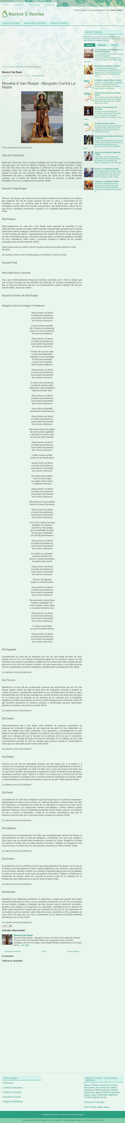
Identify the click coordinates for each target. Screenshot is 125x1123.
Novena (11, 67)
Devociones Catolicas (35, 23)
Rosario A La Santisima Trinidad (107, 169)
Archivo (114, 45)
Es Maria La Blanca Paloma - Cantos (108, 80)
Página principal (11, 23)
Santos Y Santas (61, 1114)
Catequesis (18, 4)
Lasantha (58, 1120)
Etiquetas (102, 45)
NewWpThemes (35, 1120)
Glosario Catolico (59, 23)
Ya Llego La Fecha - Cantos (105, 123)
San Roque (19, 67)
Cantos (5, 4)
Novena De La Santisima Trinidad (107, 66)
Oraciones (49, 4)
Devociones (34, 4)
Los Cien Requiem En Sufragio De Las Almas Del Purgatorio (109, 51)
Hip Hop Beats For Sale (95, 1120)
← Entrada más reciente (12, 951)
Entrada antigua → (74, 951)
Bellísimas (8, 1083)
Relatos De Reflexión (13, 1101)
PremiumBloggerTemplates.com (74, 1120)
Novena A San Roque (12, 72)
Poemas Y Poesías (12, 1092)
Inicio (5, 67)
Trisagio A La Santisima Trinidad (107, 181)
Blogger (81, 1114)
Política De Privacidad (94, 1102)
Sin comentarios (38, 76)
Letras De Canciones (13, 1087)
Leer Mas (24, 945)
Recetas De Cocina (12, 1097)
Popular (89, 45)
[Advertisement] (42, 46)
